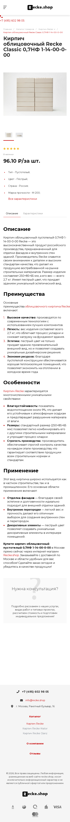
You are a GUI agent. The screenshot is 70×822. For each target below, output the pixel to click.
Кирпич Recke (13, 391)
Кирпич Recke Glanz (35, 733)
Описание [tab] (12, 213)
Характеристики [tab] (33, 213)
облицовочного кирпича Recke (47, 306)
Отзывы (35, 753)
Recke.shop (11, 555)
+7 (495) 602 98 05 (12, 20)
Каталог (35, 716)
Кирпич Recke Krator (35, 728)
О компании (35, 743)
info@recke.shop (35, 700)
